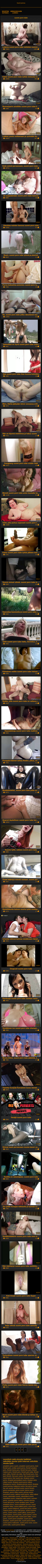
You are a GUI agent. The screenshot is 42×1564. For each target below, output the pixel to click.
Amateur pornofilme (11, 1539)
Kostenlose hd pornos (20, 1546)
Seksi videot (37, 1552)
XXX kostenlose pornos (33, 1542)
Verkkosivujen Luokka (16, 12)
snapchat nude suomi (23, 1498)
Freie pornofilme (30, 1539)
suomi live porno (25, 1508)
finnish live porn (25, 1470)
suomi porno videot (18, 1525)
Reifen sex (22, 1538)
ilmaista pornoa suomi (24, 1484)
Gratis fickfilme (32, 1558)
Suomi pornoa (21, 3)
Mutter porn (13, 1549)
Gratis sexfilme (36, 1555)
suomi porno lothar (28, 1521)
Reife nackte (15, 1550)
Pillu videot (29, 1552)
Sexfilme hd (12, 1541)
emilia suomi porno (18, 1468)
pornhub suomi (19, 1488)
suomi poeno (7, 1515)
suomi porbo (17, 1515)
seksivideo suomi (14, 1496)
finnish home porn (13, 1470)
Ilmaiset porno (14, 1538)
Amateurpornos (33, 1553)
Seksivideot (7, 1553)
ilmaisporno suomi (9, 1484)
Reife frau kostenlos (34, 1557)
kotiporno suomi (19, 1486)
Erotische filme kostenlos (17, 1552)
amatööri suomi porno (26, 1466)
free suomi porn (29, 1476)
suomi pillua (22, 1512)
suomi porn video (25, 1517)
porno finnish (29, 1488)
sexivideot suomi (9, 1498)
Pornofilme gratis (33, 1550)
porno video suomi (16, 1492)
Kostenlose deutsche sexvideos (10, 1555)
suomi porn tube (12, 1517)
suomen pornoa (29, 1500)
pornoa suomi (28, 1492)
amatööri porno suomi (10, 1466)
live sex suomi (8, 1488)
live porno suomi (31, 1486)
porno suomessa (9, 1490)
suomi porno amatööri (15, 1519)
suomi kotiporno (13, 1508)
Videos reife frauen (26, 1555)
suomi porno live (15, 1521)
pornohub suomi (8, 1494)
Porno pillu (21, 1539)
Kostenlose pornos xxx (24, 1549)
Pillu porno (5, 1538)
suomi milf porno (19, 1510)
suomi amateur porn (22, 1502)
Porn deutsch (21, 1547)
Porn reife (20, 1541)
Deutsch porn (24, 1553)
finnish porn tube (27, 1472)
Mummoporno (5, 1552)
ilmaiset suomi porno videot (22, 1482)
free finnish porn (28, 1474)
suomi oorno (12, 1512)
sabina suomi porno (22, 1494)
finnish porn (16, 1472)
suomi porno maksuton (11, 1523)
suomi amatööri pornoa (23, 1504)
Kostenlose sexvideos (8, 1557)
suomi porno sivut (26, 1523)
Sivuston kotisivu (5, 12)
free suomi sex (18, 1478)
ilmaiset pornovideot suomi (17, 1480)
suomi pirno (31, 1512)
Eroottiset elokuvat (16, 1544)
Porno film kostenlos (18, 1542)
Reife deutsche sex (21, 1557)
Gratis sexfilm (13, 1547)
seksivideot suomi (27, 1496)
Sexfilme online (5, 1558)
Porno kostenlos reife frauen (19, 1558)
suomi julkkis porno (20, 1506)
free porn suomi (17, 1476)
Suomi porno (15, 1553)
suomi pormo (27, 1515)
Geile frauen (26, 1541)
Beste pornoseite (31, 1547)
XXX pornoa (6, 1544)
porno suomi (20, 1490)
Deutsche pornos (28, 1544)
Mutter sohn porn (7, 1542)
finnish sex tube (16, 1474)
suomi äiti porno (8, 1502)
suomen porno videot (15, 1500)
